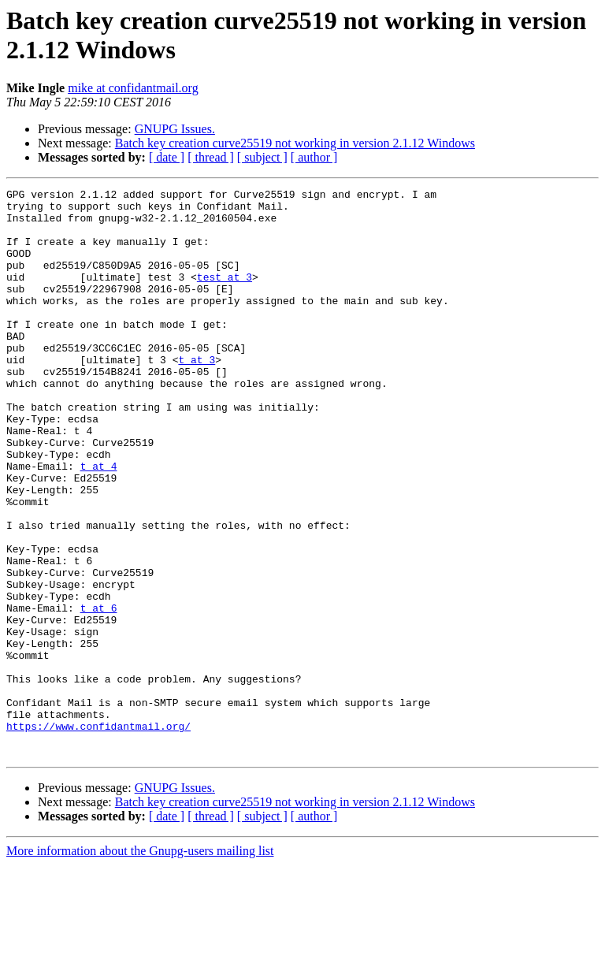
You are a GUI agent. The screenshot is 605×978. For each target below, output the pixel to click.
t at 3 (196, 395)
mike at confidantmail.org (133, 88)
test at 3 (224, 295)
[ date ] (166, 157)
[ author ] (314, 157)
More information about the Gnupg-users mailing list (140, 964)
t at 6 (98, 693)
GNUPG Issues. (175, 129)
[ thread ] (210, 157)
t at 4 (98, 522)
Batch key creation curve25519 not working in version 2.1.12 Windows (295, 143)
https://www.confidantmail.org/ (98, 834)
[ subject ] (262, 157)
